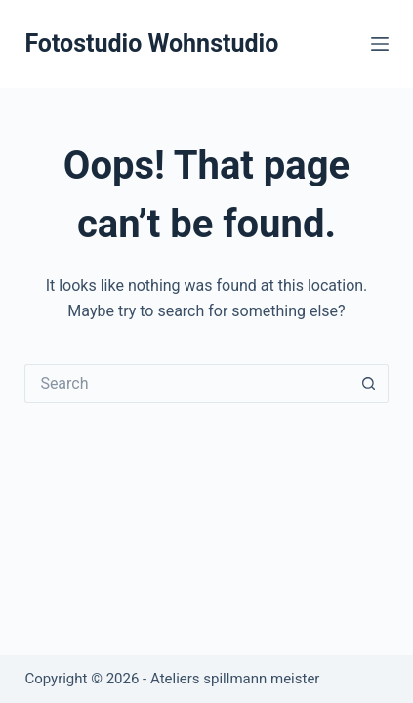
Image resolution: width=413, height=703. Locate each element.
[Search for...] (186, 383)
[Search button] (369, 383)
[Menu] (380, 44)
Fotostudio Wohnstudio (151, 43)
